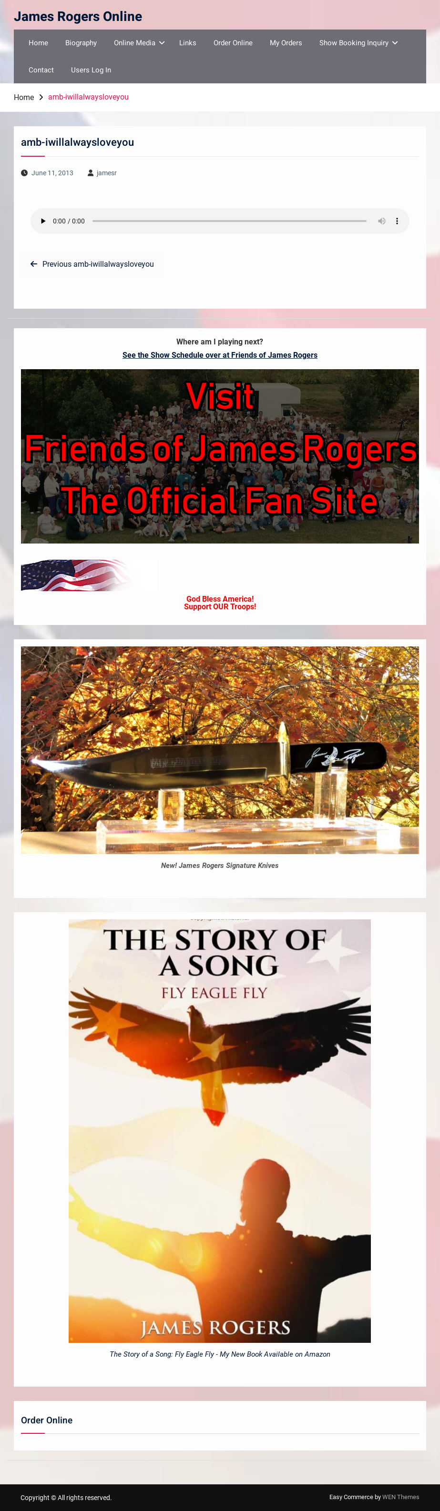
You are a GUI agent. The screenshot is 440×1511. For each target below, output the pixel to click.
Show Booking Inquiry (354, 43)
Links (187, 43)
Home (38, 43)
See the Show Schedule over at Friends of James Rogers (220, 355)
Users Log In (91, 70)
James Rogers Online (78, 17)
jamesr (107, 173)
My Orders (286, 43)
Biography (81, 43)
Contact (41, 70)
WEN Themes (401, 1497)
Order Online (233, 43)
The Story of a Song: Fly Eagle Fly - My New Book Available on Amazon (220, 1354)
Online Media (134, 43)
